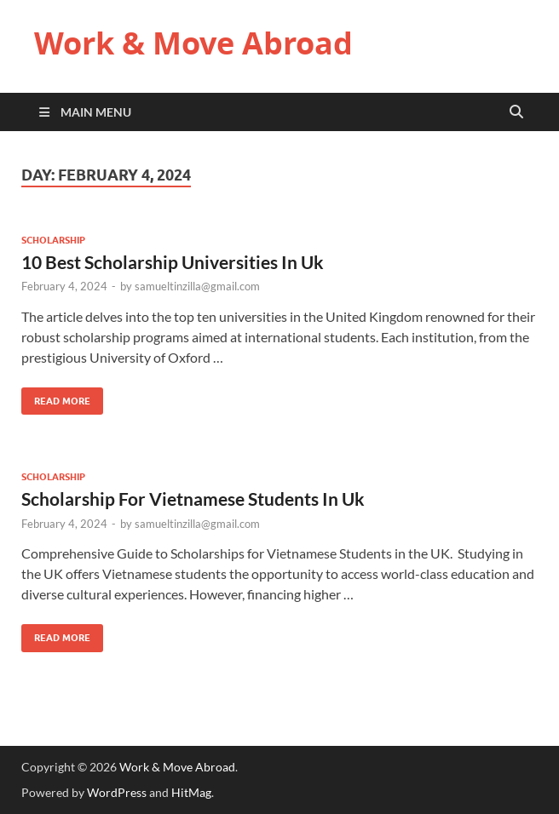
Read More (55, 397)
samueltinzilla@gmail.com (197, 286)
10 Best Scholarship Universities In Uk (172, 261)
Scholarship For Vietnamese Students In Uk (193, 498)
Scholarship (53, 240)
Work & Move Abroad (193, 43)
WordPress (117, 792)
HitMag (191, 792)
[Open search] (516, 112)
